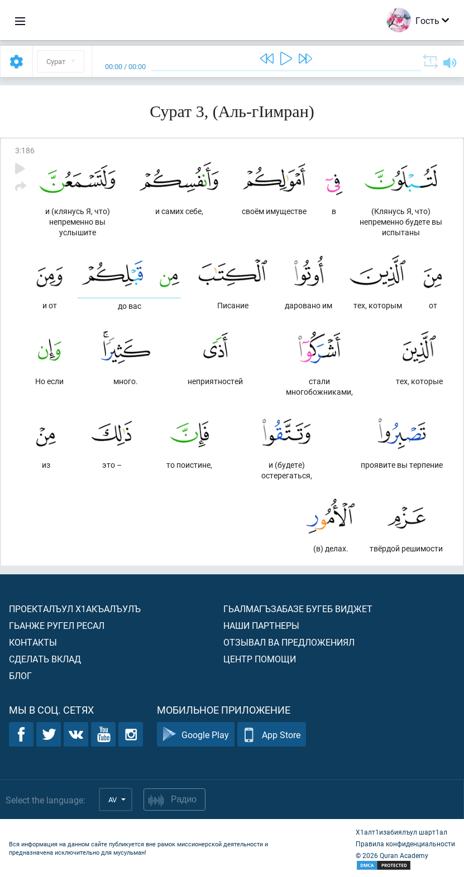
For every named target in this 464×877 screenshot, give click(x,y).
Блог (20, 675)
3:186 (25, 150)
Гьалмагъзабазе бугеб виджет (297, 608)
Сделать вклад (45, 659)
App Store (271, 734)
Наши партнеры (261, 625)
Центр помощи (259, 659)
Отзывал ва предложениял (289, 642)
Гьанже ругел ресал (56, 625)
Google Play (195, 734)
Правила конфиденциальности (405, 843)
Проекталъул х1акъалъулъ (75, 608)
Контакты (33, 642)
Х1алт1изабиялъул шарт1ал (401, 831)
